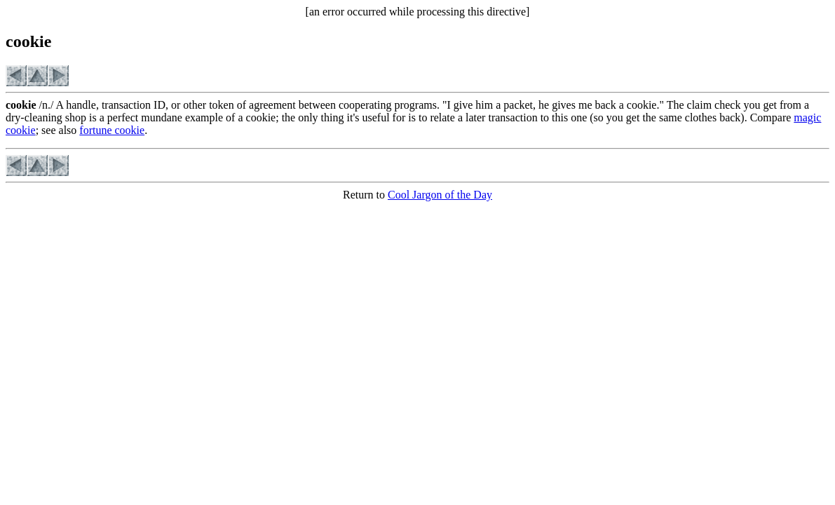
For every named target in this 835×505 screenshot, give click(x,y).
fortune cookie (111, 130)
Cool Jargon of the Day (440, 195)
